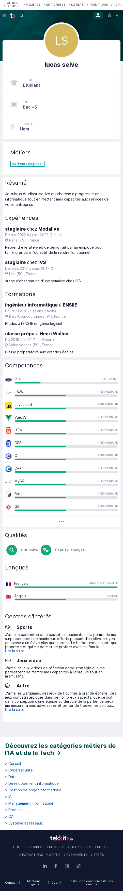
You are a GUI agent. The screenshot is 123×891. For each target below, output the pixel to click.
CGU (54, 882)
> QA (9, 817)
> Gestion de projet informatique (33, 790)
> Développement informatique (32, 783)
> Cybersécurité (19, 770)
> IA (8, 797)
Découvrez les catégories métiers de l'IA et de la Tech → (60, 749)
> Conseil (13, 764)
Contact (11, 882)
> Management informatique (29, 803)
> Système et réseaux (24, 823)
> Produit (13, 810)
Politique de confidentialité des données (91, 882)
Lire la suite (14, 651)
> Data (11, 777)
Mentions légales (34, 882)
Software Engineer (27, 163)
